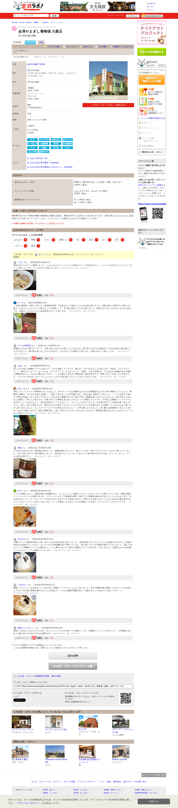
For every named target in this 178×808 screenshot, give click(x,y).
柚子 (35, 246)
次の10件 (73, 655)
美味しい (65, 240)
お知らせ (152, 3)
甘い (80, 240)
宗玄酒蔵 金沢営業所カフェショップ (89, 760)
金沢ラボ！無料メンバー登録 (152, 79)
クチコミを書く (54, 46)
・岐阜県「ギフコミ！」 (111, 793)
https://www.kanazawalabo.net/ (154, 204)
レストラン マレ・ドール (22, 729)
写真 (41, 42)
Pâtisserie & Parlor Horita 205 (56, 760)
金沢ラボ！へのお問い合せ (134, 782)
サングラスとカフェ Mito (56, 729)
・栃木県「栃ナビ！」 (50, 790)
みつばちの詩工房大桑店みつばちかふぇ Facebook (49, 167)
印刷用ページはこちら (122, 46)
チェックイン (72, 46)
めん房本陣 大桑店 (20, 759)
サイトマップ (45, 782)
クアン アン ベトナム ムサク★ (122, 730)
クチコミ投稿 (69, 782)
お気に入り (88, 46)
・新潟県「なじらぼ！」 (81, 793)
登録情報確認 (148, 146)
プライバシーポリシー (87, 782)
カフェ (49, 240)
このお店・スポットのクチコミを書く (73, 666)
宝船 (19, 448)
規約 (109, 782)
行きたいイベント (150, 128)
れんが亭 (82, 729)
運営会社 (117, 782)
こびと (20, 262)
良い (119, 240)
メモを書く (103, 46)
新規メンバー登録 (152, 16)
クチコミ (30, 42)
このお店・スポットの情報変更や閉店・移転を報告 (39, 676)
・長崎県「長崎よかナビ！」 (143, 790)
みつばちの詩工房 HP (37, 158)
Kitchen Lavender (119, 759)
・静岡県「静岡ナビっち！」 (113, 790)
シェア (16, 696)
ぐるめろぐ (22, 585)
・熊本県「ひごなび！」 (81, 790)
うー (19, 303)
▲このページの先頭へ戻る (153, 775)
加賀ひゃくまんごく (26, 628)
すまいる (21, 389)
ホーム (151, 9)
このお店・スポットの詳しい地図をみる (108, 105)
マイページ (147, 133)
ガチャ (20, 491)
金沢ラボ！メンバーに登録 (149, 185)
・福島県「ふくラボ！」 (50, 793)
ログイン (133, 16)
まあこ (20, 366)
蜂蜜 (35, 240)
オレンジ (42, 254)
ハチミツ (20, 246)
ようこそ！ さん (116, 15)
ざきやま (21, 539)
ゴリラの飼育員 (24, 345)
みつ (106, 240)
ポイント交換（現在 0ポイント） (150, 139)
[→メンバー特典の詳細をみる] (152, 118)
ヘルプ (151, 6)
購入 (93, 240)
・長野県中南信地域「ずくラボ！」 (146, 793)
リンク (102, 782)
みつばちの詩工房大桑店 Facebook (43, 163)
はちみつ (20, 240)
